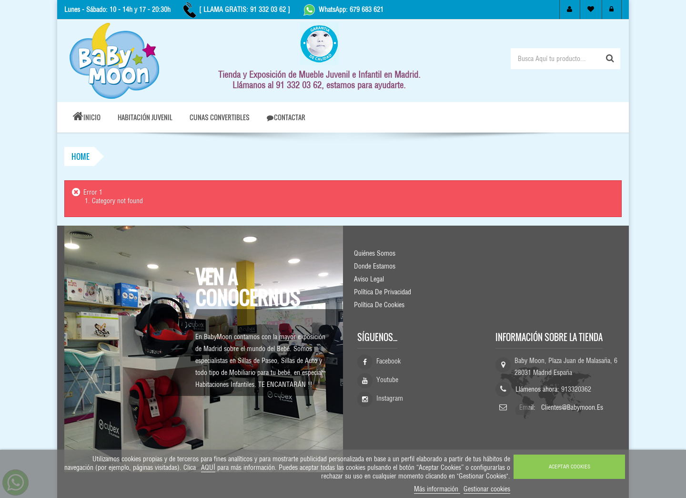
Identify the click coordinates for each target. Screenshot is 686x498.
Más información (437, 489)
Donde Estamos (374, 266)
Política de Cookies (379, 305)
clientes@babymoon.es (572, 407)
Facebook (388, 364)
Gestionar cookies (487, 489)
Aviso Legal (369, 279)
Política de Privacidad (382, 292)
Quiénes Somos (374, 253)
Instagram (389, 401)
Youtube (387, 382)
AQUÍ (208, 467)
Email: (528, 407)
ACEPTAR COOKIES (569, 466)
